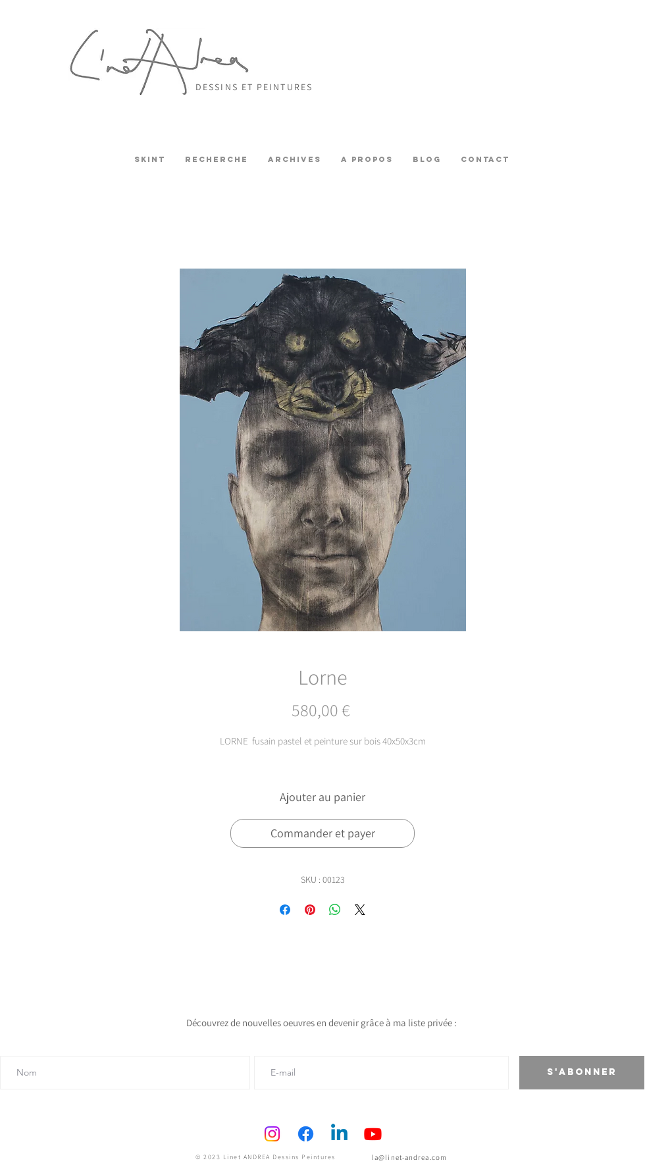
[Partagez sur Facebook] (285, 910)
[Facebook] (306, 1134)
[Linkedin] (339, 1134)
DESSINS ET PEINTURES (254, 87)
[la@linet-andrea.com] (410, 1157)
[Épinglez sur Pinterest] (310, 910)
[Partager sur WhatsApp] (335, 910)
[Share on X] (360, 910)
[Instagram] (272, 1134)
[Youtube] (373, 1134)
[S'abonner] (581, 1072)
